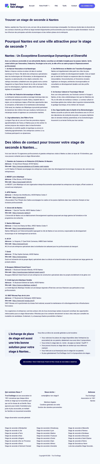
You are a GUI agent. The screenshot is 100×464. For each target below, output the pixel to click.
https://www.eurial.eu (19, 257)
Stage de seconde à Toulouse (47, 436)
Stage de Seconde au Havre (77, 443)
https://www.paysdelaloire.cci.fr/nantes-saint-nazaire (30, 166)
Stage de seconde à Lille (13, 431)
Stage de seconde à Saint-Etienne (79, 438)
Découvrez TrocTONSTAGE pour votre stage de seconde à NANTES (50, 362)
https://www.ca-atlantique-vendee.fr (24, 285)
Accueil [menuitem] (31, 6)
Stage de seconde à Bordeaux (78, 433)
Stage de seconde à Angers (14, 438)
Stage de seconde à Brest (14, 443)
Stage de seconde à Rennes (78, 431)
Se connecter (87, 6)
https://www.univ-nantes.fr (21, 213)
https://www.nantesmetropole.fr (23, 228)
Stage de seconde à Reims (77, 441)
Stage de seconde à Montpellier (16, 428)
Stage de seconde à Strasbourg (47, 428)
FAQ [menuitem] (56, 6)
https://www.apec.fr (19, 197)
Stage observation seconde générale (17, 418)
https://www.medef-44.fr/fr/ (22, 182)
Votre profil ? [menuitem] (44, 6)
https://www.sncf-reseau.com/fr (23, 301)
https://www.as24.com (20, 244)
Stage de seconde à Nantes (46, 433)
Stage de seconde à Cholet (46, 438)
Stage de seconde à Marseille (78, 428)
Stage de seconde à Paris (14, 433)
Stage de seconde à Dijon (45, 441)
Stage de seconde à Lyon (45, 431)
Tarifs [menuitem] (64, 6)
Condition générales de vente (50, 405)
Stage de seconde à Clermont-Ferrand (18, 446)
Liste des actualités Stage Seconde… (81, 446)
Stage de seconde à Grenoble (47, 446)
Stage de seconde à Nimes (46, 443)
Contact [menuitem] (74, 6)
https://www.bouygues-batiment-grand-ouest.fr (28, 272)
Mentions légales (50, 402)
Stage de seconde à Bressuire (78, 436)
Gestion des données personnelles (50, 407)
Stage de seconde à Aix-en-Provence (18, 441)
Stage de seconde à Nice (13, 436)
